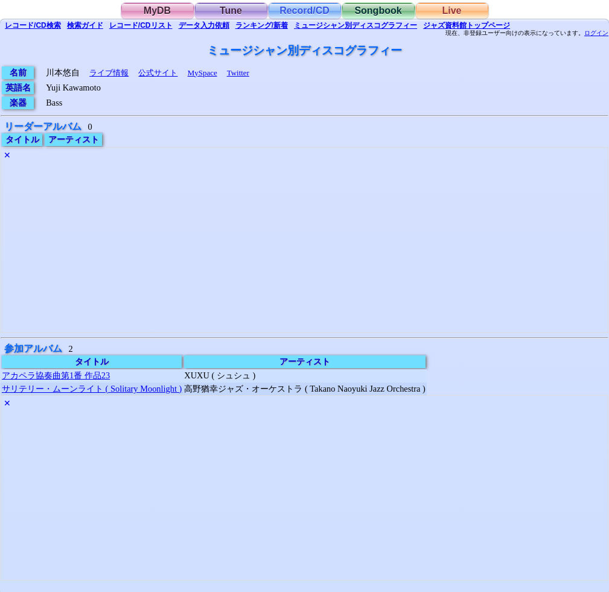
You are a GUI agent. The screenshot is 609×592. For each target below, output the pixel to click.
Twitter (238, 72)
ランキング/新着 (261, 25)
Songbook (377, 10)
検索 (33, 25)
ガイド (85, 25)
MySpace (202, 72)
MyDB (157, 10)
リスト (141, 25)
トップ (466, 25)
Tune (231, 10)
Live (451, 10)
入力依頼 (204, 25)
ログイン (596, 33)
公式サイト (157, 72)
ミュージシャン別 (355, 25)
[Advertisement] (304, 248)
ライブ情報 (109, 72)
